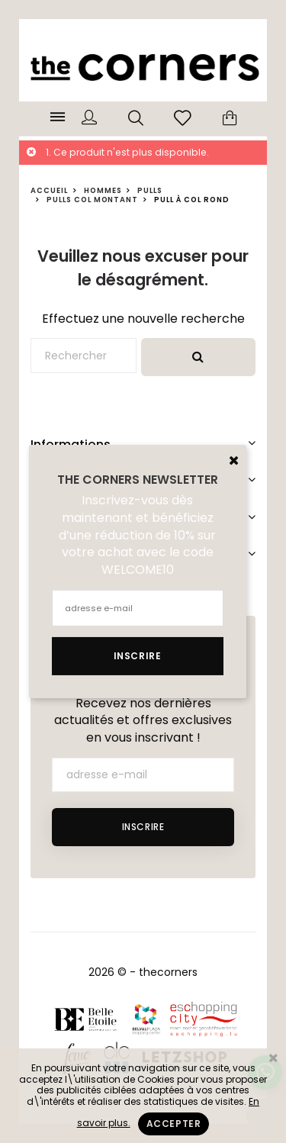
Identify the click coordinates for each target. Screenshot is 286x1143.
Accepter (173, 1123)
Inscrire (143, 826)
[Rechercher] (84, 355)
